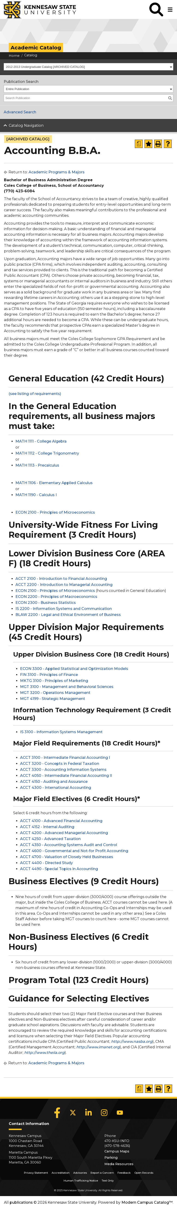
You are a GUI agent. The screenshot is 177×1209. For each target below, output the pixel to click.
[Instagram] (104, 1113)
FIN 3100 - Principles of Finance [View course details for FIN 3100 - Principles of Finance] (49, 674)
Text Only (108, 1180)
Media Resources (118, 1164)
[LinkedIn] (88, 1113)
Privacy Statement (36, 1172)
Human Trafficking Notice (81, 1180)
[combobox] (88, 66)
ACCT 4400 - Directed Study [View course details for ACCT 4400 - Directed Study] (46, 863)
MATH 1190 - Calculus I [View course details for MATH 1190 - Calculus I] (36, 495)
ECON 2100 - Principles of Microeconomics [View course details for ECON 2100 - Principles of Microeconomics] (55, 512)
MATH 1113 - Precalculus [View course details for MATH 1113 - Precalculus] (37, 465)
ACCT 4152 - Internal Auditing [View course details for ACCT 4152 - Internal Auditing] (47, 827)
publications (21, 1202)
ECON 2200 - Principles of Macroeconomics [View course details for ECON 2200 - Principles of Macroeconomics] (56, 596)
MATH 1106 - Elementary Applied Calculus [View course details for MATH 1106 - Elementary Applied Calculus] (54, 483)
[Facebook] (57, 1113)
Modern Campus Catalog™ (147, 1202)
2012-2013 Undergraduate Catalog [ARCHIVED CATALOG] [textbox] (45, 67)
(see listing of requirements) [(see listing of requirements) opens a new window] (35, 394)
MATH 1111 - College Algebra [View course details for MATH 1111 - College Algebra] (41, 441)
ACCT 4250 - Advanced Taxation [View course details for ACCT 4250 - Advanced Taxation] (50, 839)
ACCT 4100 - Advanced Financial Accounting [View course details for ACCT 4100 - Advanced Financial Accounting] (61, 821)
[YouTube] (120, 1113)
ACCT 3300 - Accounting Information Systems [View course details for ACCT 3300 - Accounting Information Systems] (63, 769)
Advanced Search (20, 112)
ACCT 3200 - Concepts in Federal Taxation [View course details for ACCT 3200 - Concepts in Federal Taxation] (59, 763)
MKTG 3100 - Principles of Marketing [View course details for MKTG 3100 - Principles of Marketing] (54, 680)
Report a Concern (102, 1172)
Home (14, 56)
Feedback (124, 1172)
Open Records (143, 1172)
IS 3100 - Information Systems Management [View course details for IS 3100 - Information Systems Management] (61, 732)
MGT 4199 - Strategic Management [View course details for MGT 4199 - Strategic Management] (52, 698)
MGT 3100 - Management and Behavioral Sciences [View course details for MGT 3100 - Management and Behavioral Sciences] (66, 686)
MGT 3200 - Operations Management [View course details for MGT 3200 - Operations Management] (55, 692)
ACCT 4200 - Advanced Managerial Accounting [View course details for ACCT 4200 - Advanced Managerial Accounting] (64, 833)
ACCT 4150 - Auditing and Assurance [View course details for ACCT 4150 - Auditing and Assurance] (54, 781)
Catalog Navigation (26, 125)
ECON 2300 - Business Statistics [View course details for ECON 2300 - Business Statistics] (45, 602)
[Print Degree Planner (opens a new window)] (139, 144)
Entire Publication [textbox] (17, 89)
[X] (73, 1113)
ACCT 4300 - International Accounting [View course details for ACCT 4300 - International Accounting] (55, 787)
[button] (156, 9)
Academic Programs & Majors (57, 172)
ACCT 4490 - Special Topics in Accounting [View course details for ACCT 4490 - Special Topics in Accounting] (59, 869)
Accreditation (61, 1172)
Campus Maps (116, 1151)
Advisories (80, 1172)
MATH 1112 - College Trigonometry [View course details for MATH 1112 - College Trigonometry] (47, 453)
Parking (111, 1157)
